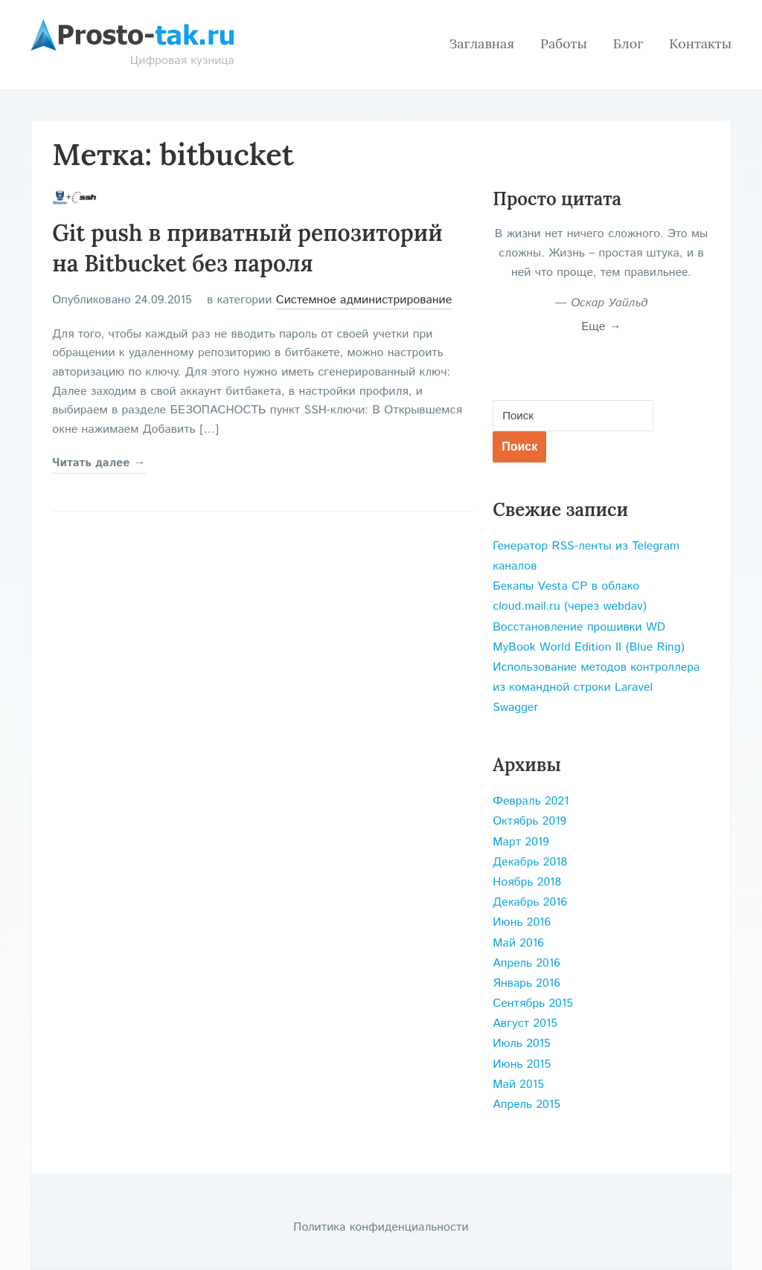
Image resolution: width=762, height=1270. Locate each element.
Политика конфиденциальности (380, 1227)
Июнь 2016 (522, 922)
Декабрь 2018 (530, 862)
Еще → (601, 326)
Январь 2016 (526, 983)
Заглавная (481, 43)
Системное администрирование (364, 300)
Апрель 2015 (526, 1104)
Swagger (515, 707)
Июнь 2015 (522, 1064)
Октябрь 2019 (529, 821)
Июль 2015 (521, 1043)
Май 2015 (518, 1084)
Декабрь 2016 (530, 902)
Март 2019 (521, 842)
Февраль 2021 (531, 801)
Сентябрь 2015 (533, 1003)
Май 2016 (518, 943)
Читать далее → (99, 462)
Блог (628, 43)
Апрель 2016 (526, 963)
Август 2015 (525, 1023)
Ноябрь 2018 (527, 882)
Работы (563, 43)
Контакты (700, 43)
